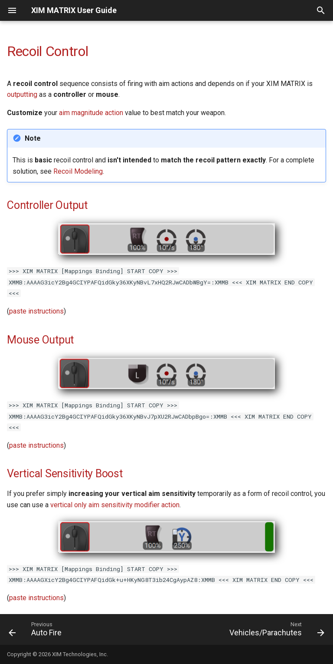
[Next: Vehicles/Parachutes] (275, 631)
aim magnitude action (91, 113)
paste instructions (36, 311)
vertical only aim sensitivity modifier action (115, 505)
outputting (22, 94)
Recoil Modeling (78, 171)
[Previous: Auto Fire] (37, 631)
